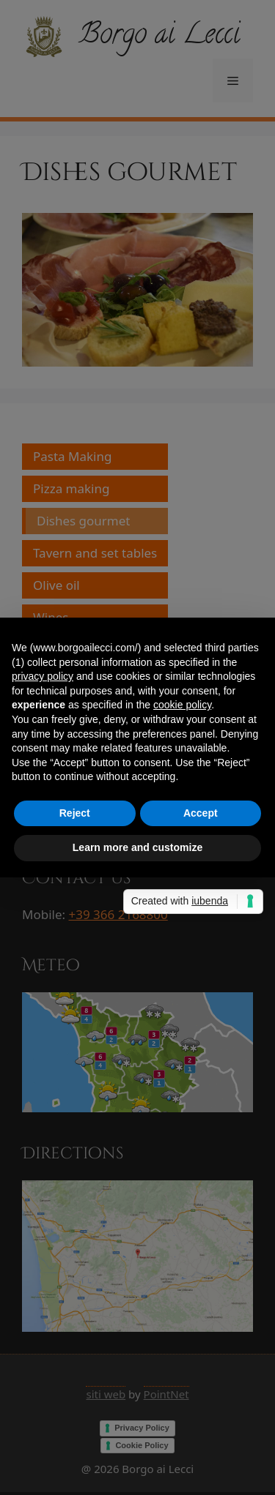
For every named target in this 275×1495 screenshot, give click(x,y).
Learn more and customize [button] (137, 847)
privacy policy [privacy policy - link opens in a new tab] (42, 676)
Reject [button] (74, 813)
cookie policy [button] (182, 705)
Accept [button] (200, 813)
